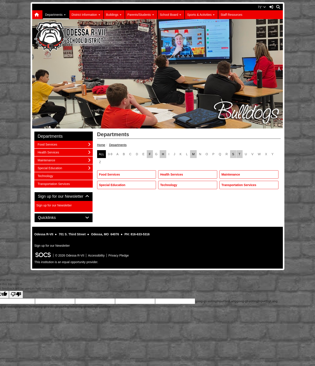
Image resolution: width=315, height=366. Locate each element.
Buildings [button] (114, 14)
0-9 (110, 154)
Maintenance (230, 174)
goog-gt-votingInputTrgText (55, 306)
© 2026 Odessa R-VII (69, 255)
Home (101, 145)
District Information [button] (86, 14)
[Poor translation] (16, 294)
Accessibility (96, 255)
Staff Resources (231, 14)
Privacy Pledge (118, 255)
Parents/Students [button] (140, 14)
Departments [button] (55, 14)
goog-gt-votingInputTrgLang (257, 301)
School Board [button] (170, 14)
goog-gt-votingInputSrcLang (215, 301)
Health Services (171, 174)
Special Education (112, 185)
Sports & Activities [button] (201, 14)
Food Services (109, 174)
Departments (118, 145)
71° (262, 7)
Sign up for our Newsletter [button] (63, 196)
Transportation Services (238, 185)
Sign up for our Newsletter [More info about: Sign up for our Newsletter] (54, 205)
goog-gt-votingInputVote (92, 306)
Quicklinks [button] (52, 218)
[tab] (64, 196)
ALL (101, 154)
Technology (168, 185)
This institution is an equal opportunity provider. (66, 262)
